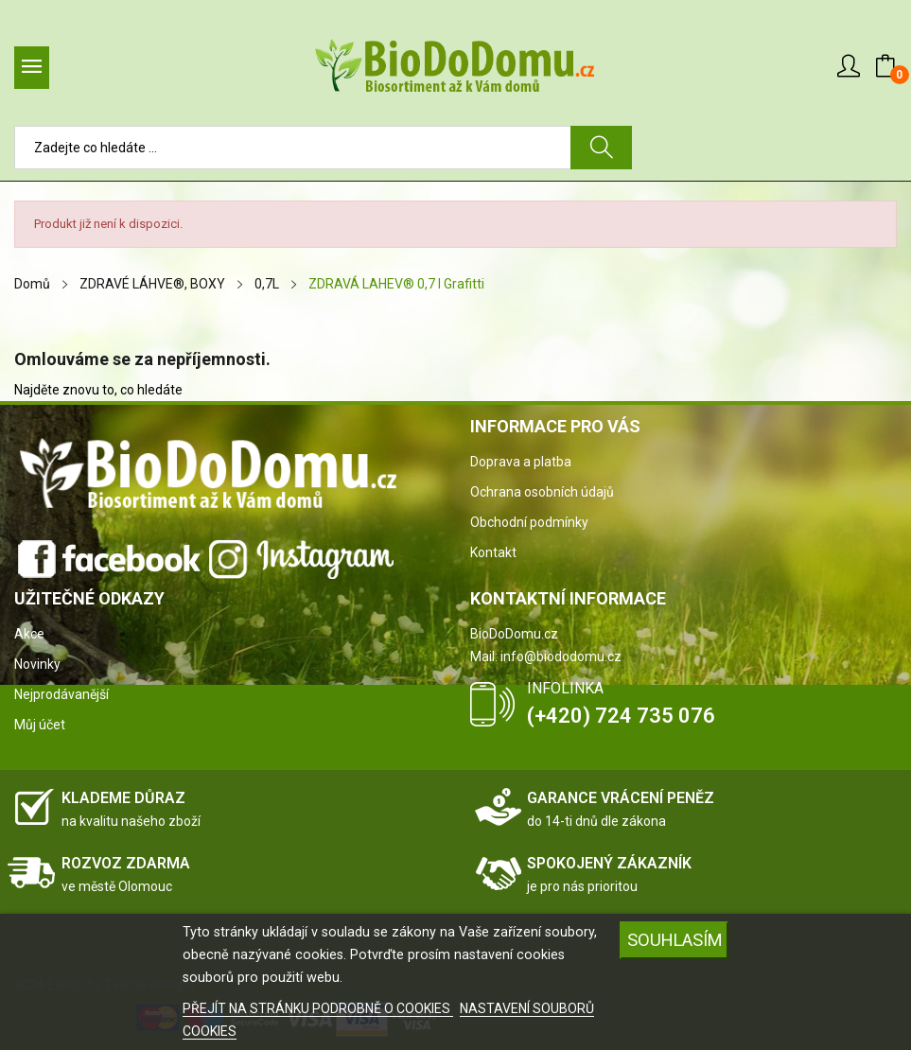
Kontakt (493, 552)
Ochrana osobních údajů (542, 491)
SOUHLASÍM (675, 940)
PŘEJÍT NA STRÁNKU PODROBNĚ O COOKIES (318, 1008)
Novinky (37, 664)
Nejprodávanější (61, 694)
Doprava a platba (520, 461)
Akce (29, 633)
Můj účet (39, 724)
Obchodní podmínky (529, 522)
